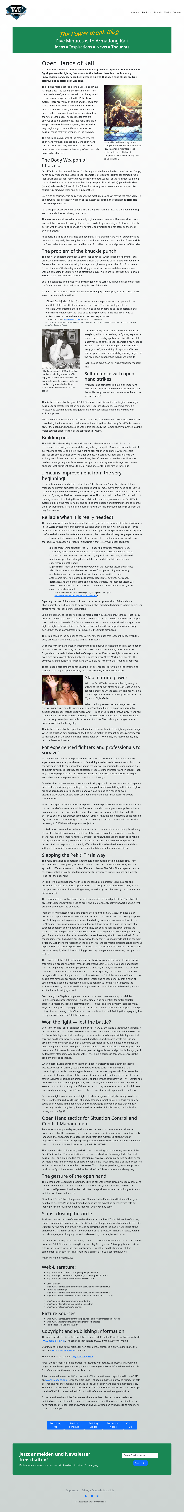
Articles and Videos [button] (113, 1425)
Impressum (72, 1490)
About (134, 12)
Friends (158, 12)
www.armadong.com (62, 1350)
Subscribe (140, 1463)
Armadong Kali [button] (55, 1425)
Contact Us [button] (130, 1425)
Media (167, 12)
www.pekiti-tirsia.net (54, 1340)
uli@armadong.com (82, 1356)
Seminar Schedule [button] (74, 1425)
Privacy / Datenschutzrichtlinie (98, 1490)
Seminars (147, 12)
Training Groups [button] (93, 1425)
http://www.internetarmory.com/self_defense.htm (76, 595)
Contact (177, 12)
